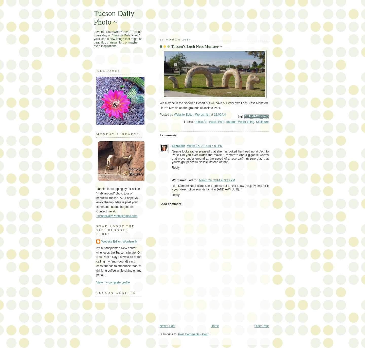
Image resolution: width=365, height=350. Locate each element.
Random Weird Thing (240, 122)
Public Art (201, 122)
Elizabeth (178, 146)
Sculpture (262, 122)
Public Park (216, 122)
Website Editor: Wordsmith (119, 241)
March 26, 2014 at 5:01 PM (205, 146)
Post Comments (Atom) (194, 334)
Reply (175, 167)
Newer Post (167, 326)
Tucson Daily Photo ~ (114, 17)
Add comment (171, 204)
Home (215, 326)
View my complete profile (113, 282)
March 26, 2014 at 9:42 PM (217, 180)
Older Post (261, 326)
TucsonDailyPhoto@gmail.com (116, 216)
